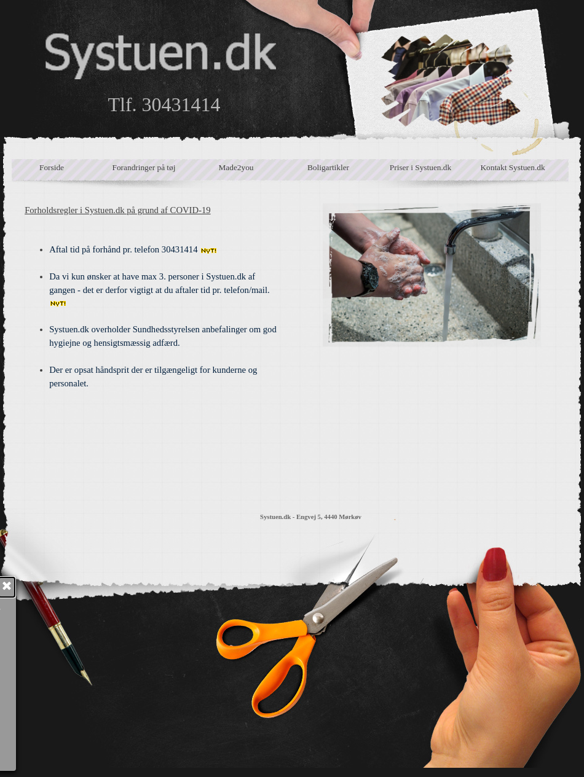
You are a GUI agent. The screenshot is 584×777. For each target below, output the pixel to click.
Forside (51, 167)
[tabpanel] (152, 345)
